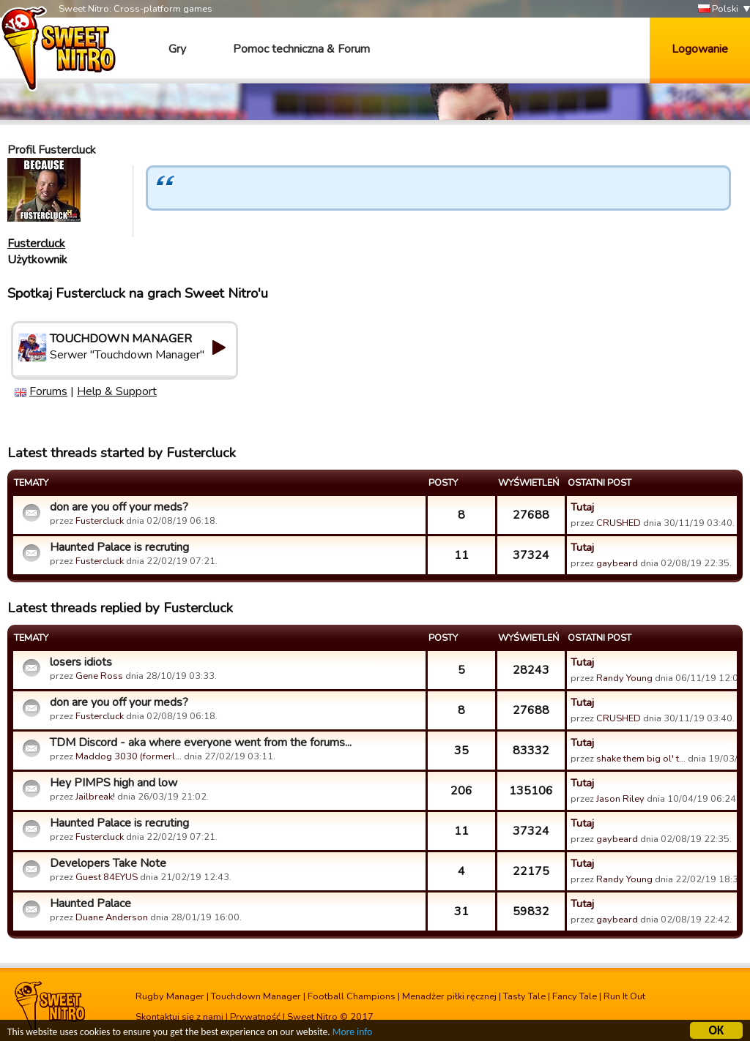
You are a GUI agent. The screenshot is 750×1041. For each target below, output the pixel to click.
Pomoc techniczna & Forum (301, 49)
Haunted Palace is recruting (119, 547)
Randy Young (624, 678)
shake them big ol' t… (641, 758)
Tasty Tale (524, 996)
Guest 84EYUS (106, 877)
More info (352, 1033)
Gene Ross (99, 676)
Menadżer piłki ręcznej (449, 996)
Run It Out (624, 996)
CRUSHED (618, 523)
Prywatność (255, 1016)
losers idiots (81, 662)
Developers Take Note (108, 863)
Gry (177, 49)
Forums (48, 391)
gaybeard (617, 563)
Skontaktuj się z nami (179, 1016)
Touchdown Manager (256, 996)
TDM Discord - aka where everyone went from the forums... (201, 742)
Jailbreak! (95, 796)
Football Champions (352, 996)
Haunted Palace (90, 903)
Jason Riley (620, 798)
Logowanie (700, 49)
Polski (718, 9)
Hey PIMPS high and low (113, 783)
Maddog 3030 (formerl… (128, 756)
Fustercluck (36, 244)
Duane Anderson (111, 917)
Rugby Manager (169, 996)
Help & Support (117, 391)
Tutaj (582, 507)
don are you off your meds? (119, 507)
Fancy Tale (574, 996)
